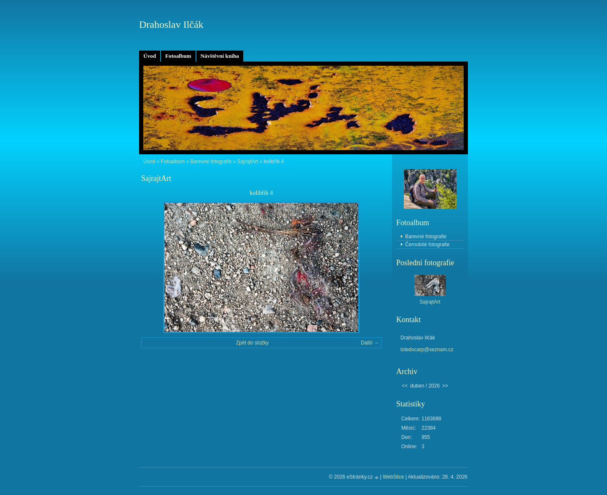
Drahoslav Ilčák (171, 24)
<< (405, 386)
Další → (370, 343)
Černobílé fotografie (427, 245)
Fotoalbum (178, 56)
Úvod (149, 56)
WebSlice (393, 477)
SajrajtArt (247, 161)
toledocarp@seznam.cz (427, 349)
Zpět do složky (252, 343)
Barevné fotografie (210, 161)
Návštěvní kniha (220, 56)
